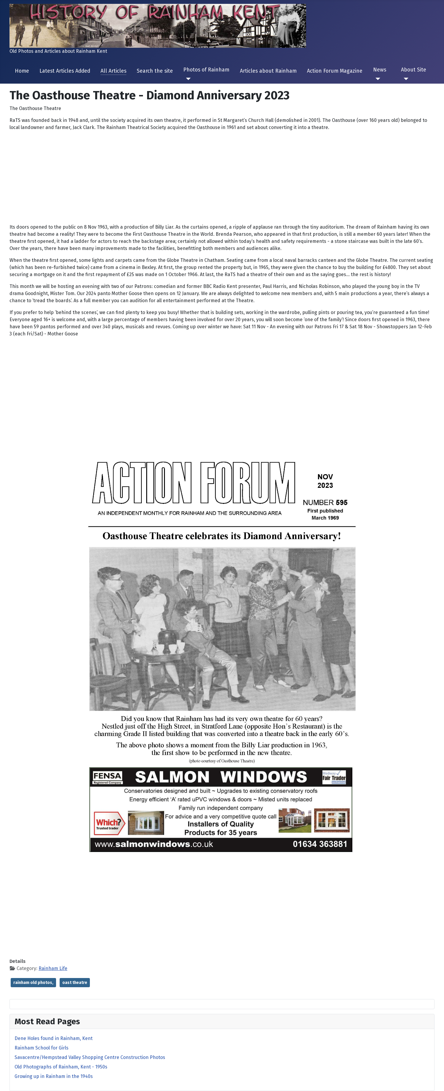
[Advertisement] (222, 177)
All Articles (113, 71)
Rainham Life (53, 968)
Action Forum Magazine (334, 71)
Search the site (155, 71)
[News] (377, 79)
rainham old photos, (33, 982)
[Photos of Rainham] (187, 79)
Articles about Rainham (268, 71)
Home (22, 71)
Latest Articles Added (64, 71)
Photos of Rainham (206, 70)
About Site (413, 70)
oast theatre (74, 982)
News (379, 70)
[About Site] (404, 79)
